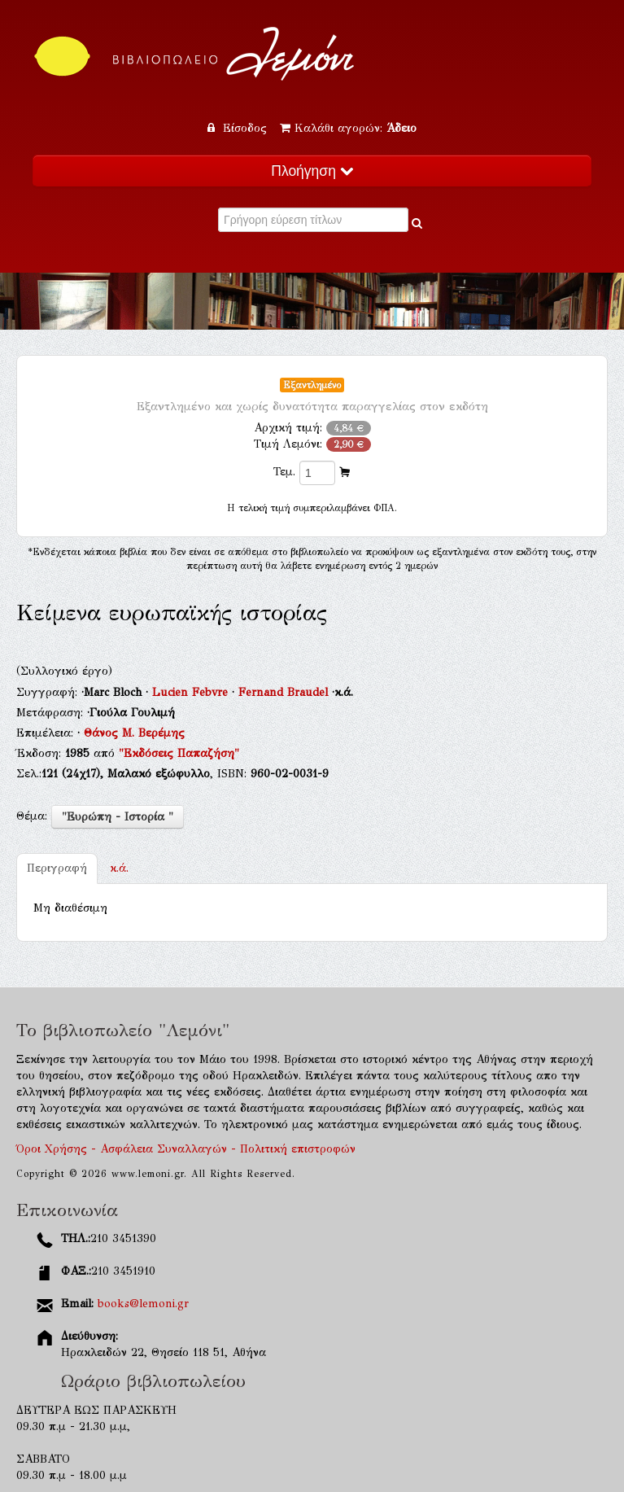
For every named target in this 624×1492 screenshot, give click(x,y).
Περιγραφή (57, 868)
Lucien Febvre (192, 692)
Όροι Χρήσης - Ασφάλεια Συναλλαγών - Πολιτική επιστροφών (186, 1149)
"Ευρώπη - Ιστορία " (117, 817)
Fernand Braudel (285, 692)
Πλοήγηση (311, 171)
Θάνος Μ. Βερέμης (134, 733)
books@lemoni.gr (143, 1303)
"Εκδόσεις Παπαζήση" (179, 753)
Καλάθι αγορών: (348, 128)
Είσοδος (239, 128)
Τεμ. (284, 472)
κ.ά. (119, 868)
